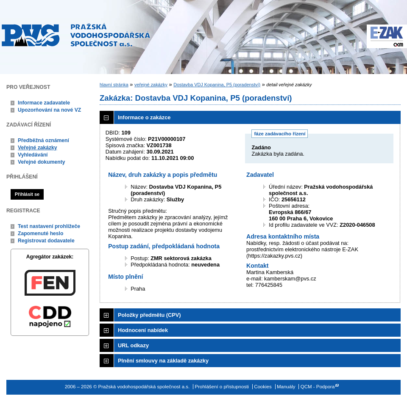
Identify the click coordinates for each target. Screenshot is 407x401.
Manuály (286, 386)
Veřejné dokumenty (41, 162)
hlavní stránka (114, 84)
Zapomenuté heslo (40, 233)
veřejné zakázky (150, 84)
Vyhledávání (33, 155)
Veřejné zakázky (37, 148)
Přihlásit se (27, 194)
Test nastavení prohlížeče (49, 226)
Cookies (263, 386)
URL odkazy (133, 345)
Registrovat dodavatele (46, 241)
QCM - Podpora (318, 386)
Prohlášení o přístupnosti (222, 386)
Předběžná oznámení (43, 140)
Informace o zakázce (144, 117)
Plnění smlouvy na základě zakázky (163, 360)
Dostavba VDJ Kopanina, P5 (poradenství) (216, 84)
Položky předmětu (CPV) (149, 315)
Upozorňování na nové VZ (49, 110)
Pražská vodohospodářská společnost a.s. (76, 34)
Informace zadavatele (44, 103)
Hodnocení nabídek (143, 330)
